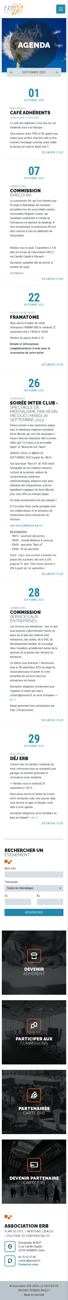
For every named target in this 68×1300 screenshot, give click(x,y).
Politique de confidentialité (28, 1236)
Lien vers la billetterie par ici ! (26, 525)
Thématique (11, 882)
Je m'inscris (16, 273)
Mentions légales (40, 1231)
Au (38, 895)
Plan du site (14, 1231)
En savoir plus (52, 152)
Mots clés (10, 868)
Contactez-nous (28, 1264)
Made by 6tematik (34, 1295)
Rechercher (34, 912)
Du (6, 895)
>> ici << (33, 817)
